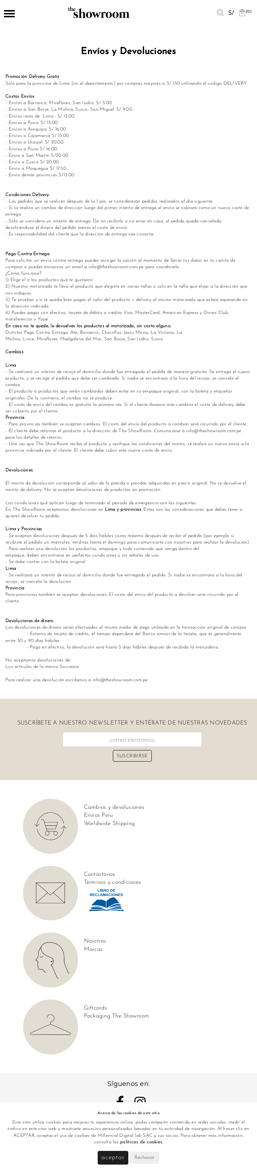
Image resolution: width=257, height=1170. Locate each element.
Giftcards (95, 1008)
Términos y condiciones (112, 882)
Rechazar (144, 1157)
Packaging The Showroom (117, 1016)
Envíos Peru (98, 815)
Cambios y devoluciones (114, 807)
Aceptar (113, 1157)
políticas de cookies (141, 1142)
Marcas (93, 949)
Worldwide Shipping (109, 823)
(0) (245, 11)
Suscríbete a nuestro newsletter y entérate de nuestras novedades (132, 723)
